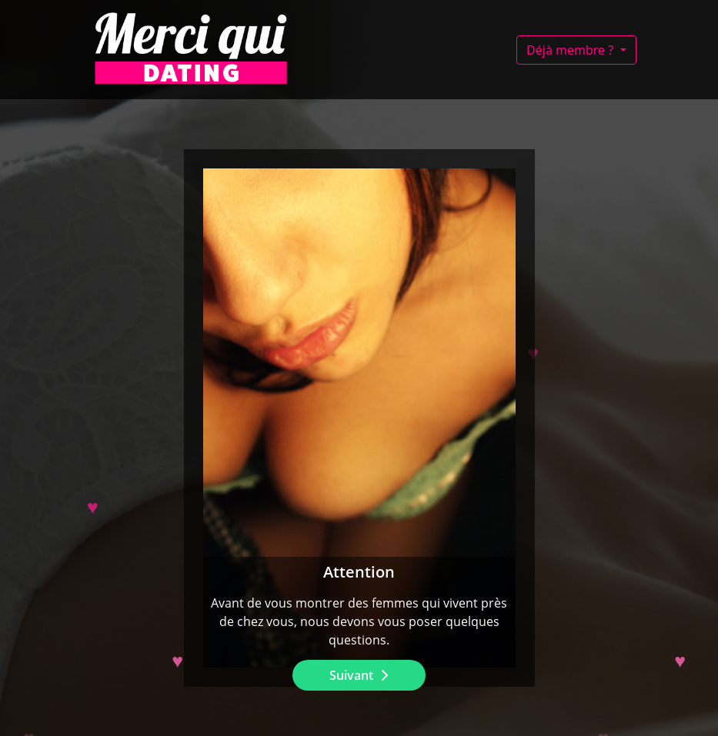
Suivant (352, 675)
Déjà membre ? (571, 50)
